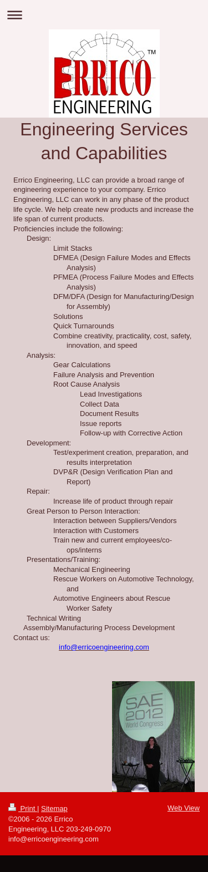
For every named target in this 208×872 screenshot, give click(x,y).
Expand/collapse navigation (104, 15)
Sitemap (54, 808)
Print (22, 808)
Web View (184, 808)
